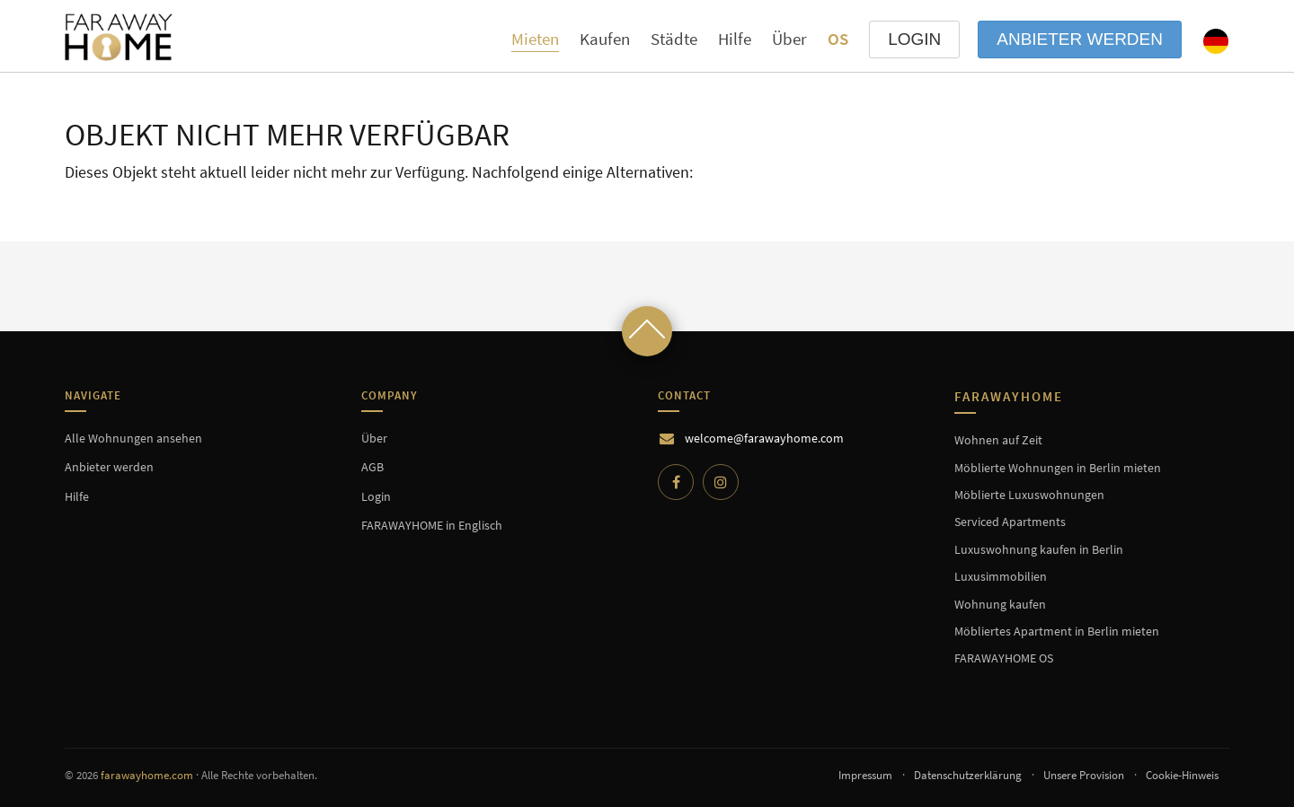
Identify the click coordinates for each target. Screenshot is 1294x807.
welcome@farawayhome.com (764, 438)
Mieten (535, 38)
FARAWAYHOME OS (1003, 658)
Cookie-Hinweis (1182, 775)
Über (789, 38)
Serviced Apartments (1010, 521)
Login (376, 496)
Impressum (865, 775)
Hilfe (734, 38)
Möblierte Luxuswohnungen (1029, 495)
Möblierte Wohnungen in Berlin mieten (1057, 468)
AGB (372, 467)
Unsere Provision (1083, 775)
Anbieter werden (1080, 39)
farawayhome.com (147, 775)
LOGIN (914, 39)
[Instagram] (721, 482)
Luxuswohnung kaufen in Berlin (1038, 549)
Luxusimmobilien (1000, 576)
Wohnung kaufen (1000, 604)
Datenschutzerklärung (968, 775)
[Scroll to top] (647, 331)
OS (838, 38)
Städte (674, 39)
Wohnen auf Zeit (998, 440)
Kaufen (605, 38)
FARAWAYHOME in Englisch (431, 525)
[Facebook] (676, 482)
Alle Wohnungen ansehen (133, 438)
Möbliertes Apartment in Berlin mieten (1056, 631)
